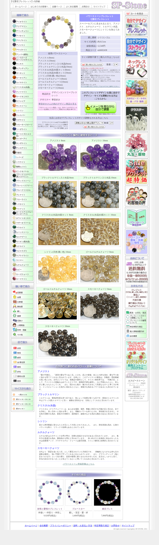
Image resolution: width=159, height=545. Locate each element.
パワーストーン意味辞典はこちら (78, 464)
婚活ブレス (107, 509)
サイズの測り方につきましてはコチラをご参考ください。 (100, 86)
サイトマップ (128, 525)
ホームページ (31, 525)
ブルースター (78, 509)
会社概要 (43, 525)
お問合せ (115, 525)
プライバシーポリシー (60, 525)
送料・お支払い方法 (82, 525)
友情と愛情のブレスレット (50, 509)
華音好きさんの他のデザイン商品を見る (58, 104)
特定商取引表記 (101, 525)
